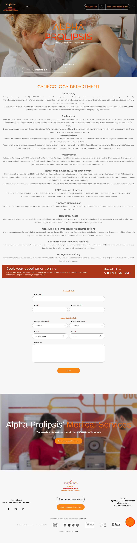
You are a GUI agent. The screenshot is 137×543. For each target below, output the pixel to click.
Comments (38, 342)
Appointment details (68, 318)
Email (36, 305)
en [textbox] (27, 7)
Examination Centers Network (72, 499)
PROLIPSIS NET (91, 7)
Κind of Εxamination (78, 321)
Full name (37, 294)
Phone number (76, 305)
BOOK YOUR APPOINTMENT (117, 7)
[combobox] (28, 7)
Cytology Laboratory (41, 321)
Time (73, 332)
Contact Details (69, 291)
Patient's (102, 6)
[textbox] (50, 325)
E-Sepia (76, 531)
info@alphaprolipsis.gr (124, 505)
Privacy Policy (83, 518)
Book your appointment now (68, 441)
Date (36, 332)
